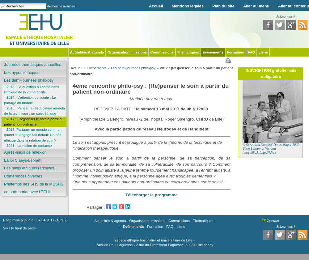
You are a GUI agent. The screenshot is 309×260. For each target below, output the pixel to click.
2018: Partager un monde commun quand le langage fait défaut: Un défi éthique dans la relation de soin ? (32, 135)
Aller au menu (256, 6)
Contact (273, 221)
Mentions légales (188, 6)
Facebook (108, 206)
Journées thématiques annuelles (32, 64)
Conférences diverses (23, 176)
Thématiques (188, 52)
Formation (235, 52)
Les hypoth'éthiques (21, 72)
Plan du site (223, 6)
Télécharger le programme (151, 195)
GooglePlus (121, 206)
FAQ (251, 52)
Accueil (156, 6)
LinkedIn (127, 206)
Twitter (114, 206)
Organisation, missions (127, 52)
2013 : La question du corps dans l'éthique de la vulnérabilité (31, 89)
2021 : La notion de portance (29, 145)
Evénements (212, 52)
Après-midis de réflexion (25, 152)
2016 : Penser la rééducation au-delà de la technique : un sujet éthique (34, 110)
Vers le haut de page (19, 228)
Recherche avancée (61, 6)
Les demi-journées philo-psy (29, 80)
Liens (263, 52)
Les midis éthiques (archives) (29, 168)
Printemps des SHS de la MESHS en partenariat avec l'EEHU (33, 188)
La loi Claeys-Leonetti (23, 160)
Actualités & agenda (87, 52)
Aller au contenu (293, 6)
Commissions (162, 52)
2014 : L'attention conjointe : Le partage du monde (30, 100)
